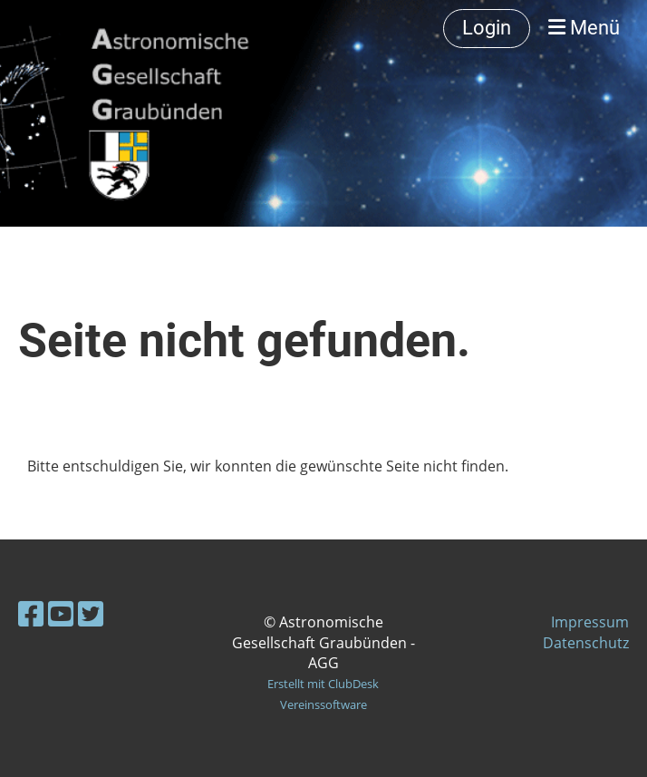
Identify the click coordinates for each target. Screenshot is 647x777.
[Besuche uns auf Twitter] (90, 613)
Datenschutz (586, 643)
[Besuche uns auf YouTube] (60, 613)
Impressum (590, 622)
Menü (584, 27)
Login (486, 27)
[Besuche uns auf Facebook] (30, 613)
